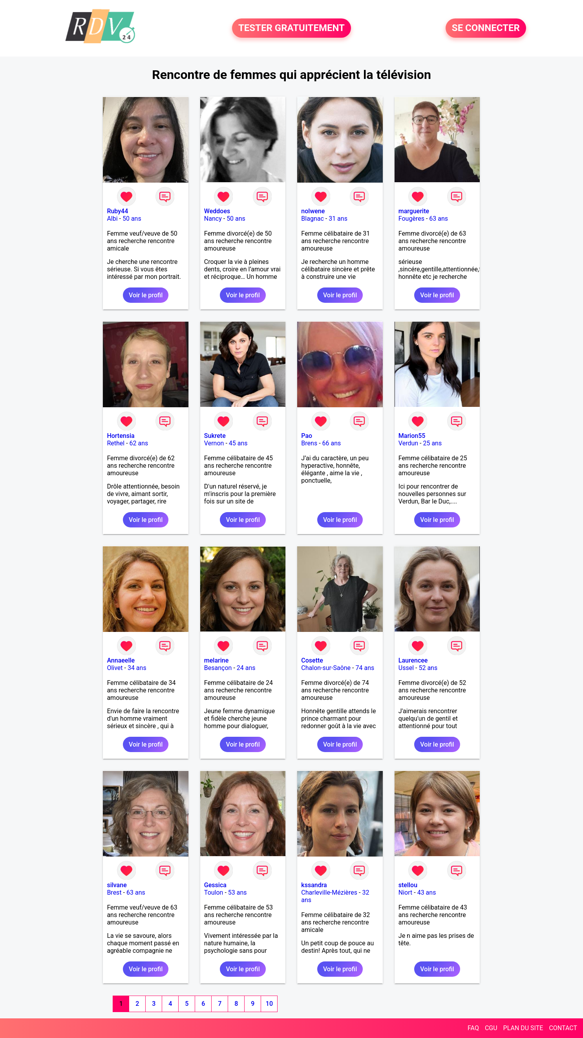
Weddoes (217, 211)
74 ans (364, 668)
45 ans (238, 443)
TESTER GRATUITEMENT (291, 28)
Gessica (215, 885)
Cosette (312, 660)
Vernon (214, 443)
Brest (114, 892)
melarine (216, 660)
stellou (407, 885)
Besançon (218, 668)
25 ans (432, 443)
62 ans (139, 443)
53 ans (237, 892)
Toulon (213, 892)
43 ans (426, 892)
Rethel (115, 443)
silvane (116, 885)
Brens (309, 443)
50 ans (131, 218)
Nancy (213, 218)
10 (269, 1003)
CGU (491, 1028)
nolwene (313, 211)
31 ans (338, 218)
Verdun (408, 443)
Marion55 (412, 435)
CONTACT (563, 1028)
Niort (405, 892)
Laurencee (413, 660)
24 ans (246, 668)
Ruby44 (117, 211)
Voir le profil (146, 295)
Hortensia (120, 435)
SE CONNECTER (486, 28)
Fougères (411, 218)
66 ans (331, 443)
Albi (112, 218)
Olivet (114, 668)
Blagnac (312, 218)
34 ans (137, 668)
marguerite (413, 211)
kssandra (314, 885)
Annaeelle (121, 660)
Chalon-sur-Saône (326, 668)
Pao (306, 435)
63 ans (438, 218)
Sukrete (215, 435)
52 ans (428, 668)
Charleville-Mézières (329, 892)
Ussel (406, 668)
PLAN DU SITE (523, 1028)
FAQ (473, 1028)
